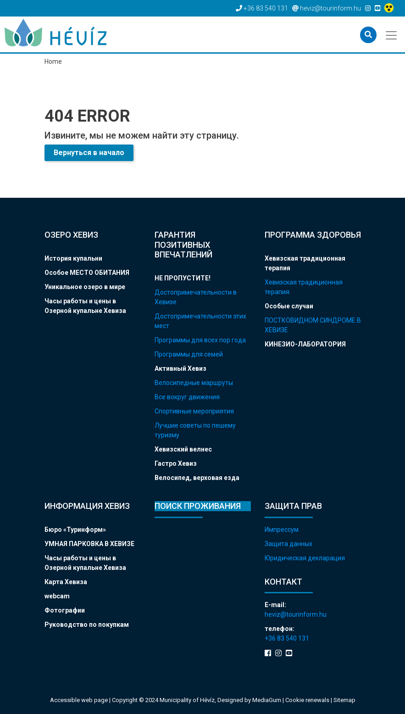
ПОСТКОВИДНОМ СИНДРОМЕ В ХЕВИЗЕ (313, 325)
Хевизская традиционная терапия (305, 263)
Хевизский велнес (183, 449)
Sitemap (344, 700)
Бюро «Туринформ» (75, 529)
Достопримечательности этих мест (200, 320)
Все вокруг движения (187, 397)
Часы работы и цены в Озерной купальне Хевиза (85, 305)
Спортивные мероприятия (194, 411)
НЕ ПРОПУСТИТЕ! (183, 278)
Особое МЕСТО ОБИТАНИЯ (86, 272)
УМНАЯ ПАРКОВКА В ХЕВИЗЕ (89, 543)
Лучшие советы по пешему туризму (195, 430)
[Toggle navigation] (392, 34)
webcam (57, 596)
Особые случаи (289, 306)
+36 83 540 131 (287, 638)
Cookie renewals (308, 700)
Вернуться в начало (89, 152)
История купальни (73, 258)
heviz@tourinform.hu (296, 614)
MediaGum (266, 700)
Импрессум (282, 529)
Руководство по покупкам (86, 624)
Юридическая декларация (305, 558)
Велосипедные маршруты (194, 382)
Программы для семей (189, 354)
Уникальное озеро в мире (84, 286)
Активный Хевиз (180, 368)
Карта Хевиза (65, 582)
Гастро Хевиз (176, 463)
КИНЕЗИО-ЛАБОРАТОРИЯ (305, 344)
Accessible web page (79, 700)
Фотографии (64, 610)
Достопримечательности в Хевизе (196, 297)
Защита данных (288, 543)
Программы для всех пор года (200, 340)
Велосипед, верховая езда (197, 477)
